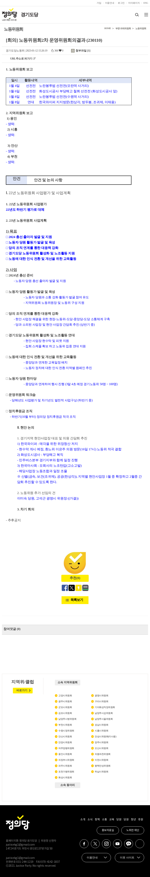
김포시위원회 (65, 713)
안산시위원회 (65, 736)
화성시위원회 (65, 777)
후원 (140, 819)
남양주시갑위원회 (104, 713)
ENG (145, 3)
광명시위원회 (101, 695)
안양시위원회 (65, 742)
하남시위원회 (101, 771)
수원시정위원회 (66, 730)
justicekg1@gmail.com (20, 844)
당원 (118, 819)
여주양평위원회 (66, 748)
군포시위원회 (65, 707)
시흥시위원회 (101, 730)
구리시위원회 (101, 701)
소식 (90, 819)
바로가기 (21, 690)
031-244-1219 (24, 862)
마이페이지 (134, 3)
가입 (99, 3)
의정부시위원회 (66, 760)
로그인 (121, 3)
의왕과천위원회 (103, 754)
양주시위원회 (101, 742)
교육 (111, 819)
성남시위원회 (101, 724)
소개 (82, 819)
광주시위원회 (65, 701)
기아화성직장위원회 (105, 707)
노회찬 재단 (132, 830)
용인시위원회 (65, 754)
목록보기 (77, 600)
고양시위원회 (65, 695)
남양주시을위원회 (104, 719)
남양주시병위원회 (67, 719)
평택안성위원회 (103, 765)
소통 (104, 819)
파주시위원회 (65, 765)
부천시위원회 (65, 724)
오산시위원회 (101, 748)
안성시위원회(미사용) (105, 736)
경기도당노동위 (15, 50)
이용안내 (109, 3)
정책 (97, 819)
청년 (133, 819)
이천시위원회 (101, 760)
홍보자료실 (108, 830)
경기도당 (29, 14)
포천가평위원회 (66, 771)
